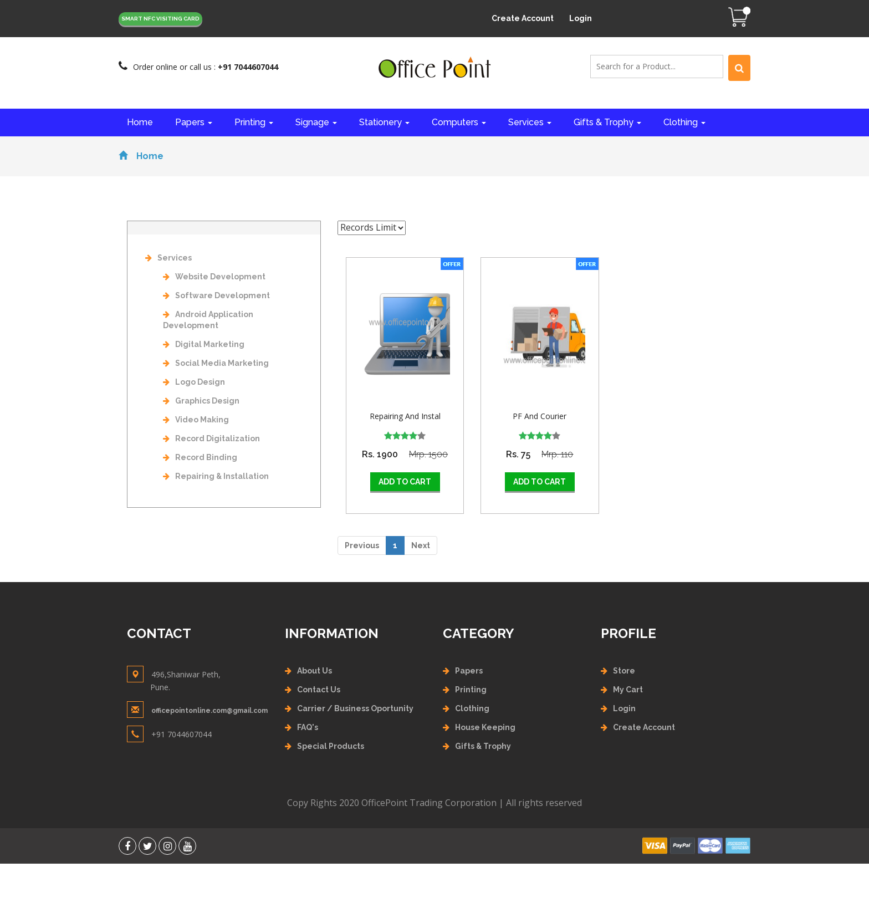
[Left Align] (739, 68)
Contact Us (318, 689)
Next (420, 545)
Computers (459, 122)
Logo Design (194, 382)
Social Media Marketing (216, 363)
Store (624, 670)
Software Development (216, 295)
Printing (253, 122)
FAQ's (307, 727)
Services (529, 122)
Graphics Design (201, 400)
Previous (362, 545)
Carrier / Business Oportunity (355, 708)
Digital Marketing (203, 344)
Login (580, 18)
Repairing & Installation (216, 476)
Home (140, 122)
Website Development (214, 276)
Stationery (384, 122)
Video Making (196, 419)
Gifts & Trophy (607, 122)
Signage (316, 122)
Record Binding (200, 457)
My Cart (628, 689)
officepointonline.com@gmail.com (209, 711)
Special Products (330, 746)
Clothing (684, 122)
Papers (193, 122)
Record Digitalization (211, 438)
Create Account (523, 18)
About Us (314, 670)
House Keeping (485, 727)
